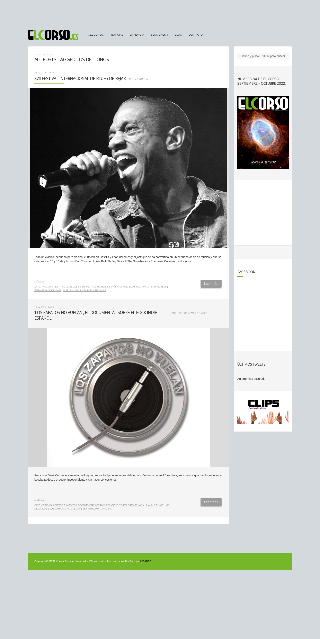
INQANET (145, 561)
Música (39, 281)
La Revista (137, 34)
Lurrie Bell (159, 286)
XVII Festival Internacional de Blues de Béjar (80, 78)
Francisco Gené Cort (111, 505)
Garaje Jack (136, 505)
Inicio (37, 54)
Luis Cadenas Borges (192, 313)
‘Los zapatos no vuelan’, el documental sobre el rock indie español (95, 315)
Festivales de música (106, 286)
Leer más (211, 284)
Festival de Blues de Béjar (72, 286)
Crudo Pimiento (65, 505)
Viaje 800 (106, 508)
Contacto (195, 34)
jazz (125, 286)
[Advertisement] (160, 13)
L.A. (148, 505)
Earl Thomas (43, 286)
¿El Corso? (96, 34)
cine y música (43, 505)
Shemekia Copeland (47, 290)
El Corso (141, 79)
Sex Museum (90, 508)
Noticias (117, 34)
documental (86, 505)
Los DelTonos (139, 286)
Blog (178, 34)
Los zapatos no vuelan (65, 508)
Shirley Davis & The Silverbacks (84, 290)
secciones (158, 34)
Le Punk (157, 505)
